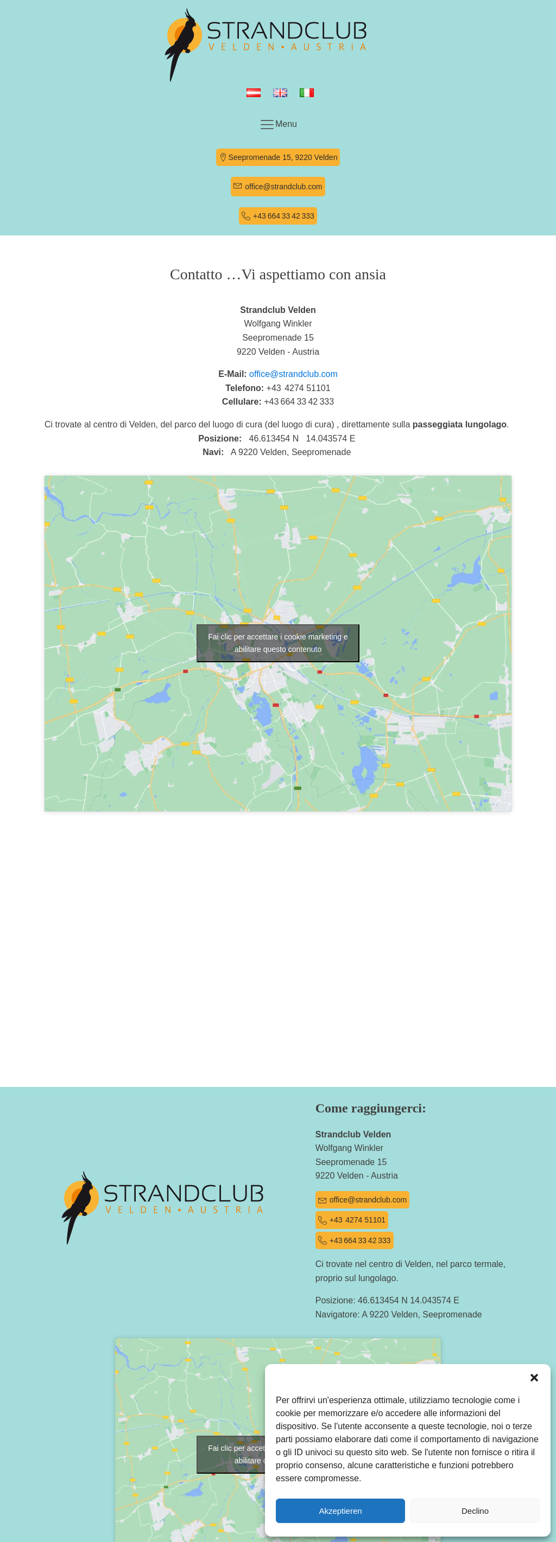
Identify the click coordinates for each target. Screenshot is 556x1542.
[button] (534, 1377)
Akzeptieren (340, 1510)
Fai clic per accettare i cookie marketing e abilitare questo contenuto (278, 643)
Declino (475, 1510)
